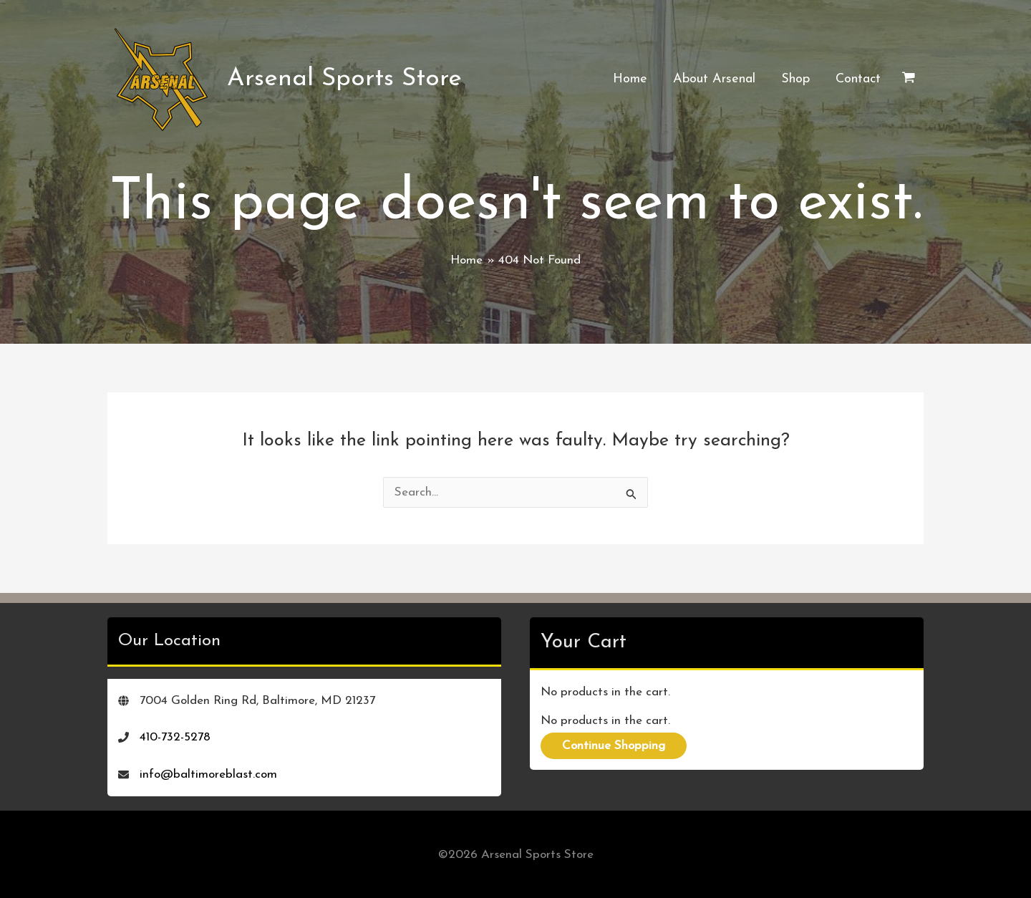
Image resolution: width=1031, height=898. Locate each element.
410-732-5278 (175, 737)
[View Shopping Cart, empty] (909, 79)
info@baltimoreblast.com (208, 774)
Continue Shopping (613, 746)
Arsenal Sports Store (344, 79)
